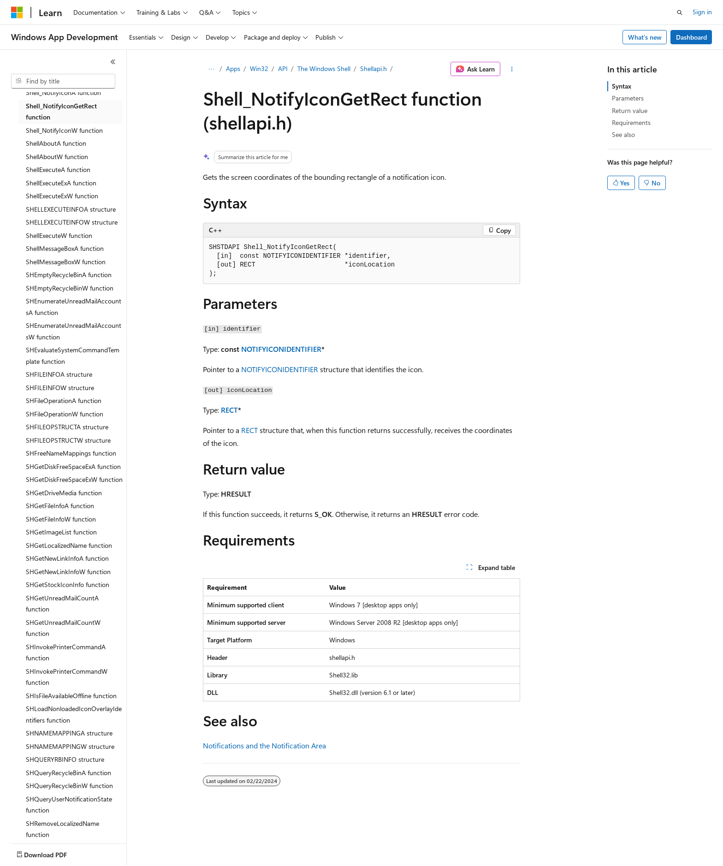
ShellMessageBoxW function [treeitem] (66, 261)
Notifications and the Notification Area (264, 745)
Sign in (702, 11)
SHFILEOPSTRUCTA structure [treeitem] (67, 426)
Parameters (628, 98)
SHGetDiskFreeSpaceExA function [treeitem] (73, 466)
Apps (233, 68)
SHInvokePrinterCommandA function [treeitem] (66, 652)
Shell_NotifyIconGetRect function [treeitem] (61, 111)
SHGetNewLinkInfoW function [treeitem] (68, 571)
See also (623, 134)
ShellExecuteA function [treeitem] (58, 169)
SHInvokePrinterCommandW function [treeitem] (66, 677)
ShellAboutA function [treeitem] (56, 143)
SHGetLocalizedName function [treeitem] (69, 545)
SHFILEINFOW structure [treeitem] (60, 387)
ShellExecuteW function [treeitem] (59, 235)
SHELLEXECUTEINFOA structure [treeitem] (71, 209)
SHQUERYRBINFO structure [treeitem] (65, 759)
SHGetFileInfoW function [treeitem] (61, 519)
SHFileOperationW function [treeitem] (64, 413)
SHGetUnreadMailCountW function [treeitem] (63, 628)
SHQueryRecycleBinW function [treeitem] (69, 785)
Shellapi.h (373, 68)
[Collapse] (113, 61)
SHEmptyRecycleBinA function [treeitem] (69, 274)
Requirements (631, 122)
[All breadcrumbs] (211, 69)
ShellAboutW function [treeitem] (57, 156)
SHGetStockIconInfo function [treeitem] (67, 584)
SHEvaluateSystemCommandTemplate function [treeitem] (72, 355)
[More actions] (512, 69)
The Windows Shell (323, 68)
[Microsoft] (17, 12)
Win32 (259, 68)
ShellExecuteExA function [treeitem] (61, 182)
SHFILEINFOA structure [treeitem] (59, 374)
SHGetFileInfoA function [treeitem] (60, 505)
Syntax (621, 86)
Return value (629, 110)
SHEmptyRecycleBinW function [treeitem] (69, 288)
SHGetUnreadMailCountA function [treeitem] (62, 603)
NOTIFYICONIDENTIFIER (281, 349)
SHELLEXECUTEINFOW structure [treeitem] (72, 222)
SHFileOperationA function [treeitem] (63, 400)
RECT (229, 410)
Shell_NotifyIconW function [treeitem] (64, 130)
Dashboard (691, 37)
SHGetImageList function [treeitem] (61, 532)
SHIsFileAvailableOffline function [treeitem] (71, 695)
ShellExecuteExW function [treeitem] (62, 195)
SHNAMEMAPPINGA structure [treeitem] (69, 733)
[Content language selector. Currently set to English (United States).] (53, 852)
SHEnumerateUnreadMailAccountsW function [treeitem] (73, 331)
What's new (645, 37)
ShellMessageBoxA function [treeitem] (65, 248)
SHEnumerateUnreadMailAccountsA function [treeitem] (73, 307)
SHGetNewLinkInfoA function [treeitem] (67, 558)
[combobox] (63, 81)
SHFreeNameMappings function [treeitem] (71, 453)
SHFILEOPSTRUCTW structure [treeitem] (68, 440)
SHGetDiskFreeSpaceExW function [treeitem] (74, 479)
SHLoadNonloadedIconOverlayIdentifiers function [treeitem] (74, 714)
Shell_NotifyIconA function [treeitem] (63, 92)
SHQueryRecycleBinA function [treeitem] (68, 772)
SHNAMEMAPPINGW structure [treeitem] (70, 746)
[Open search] (679, 12)
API (283, 68)
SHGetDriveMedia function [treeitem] (64, 492)
